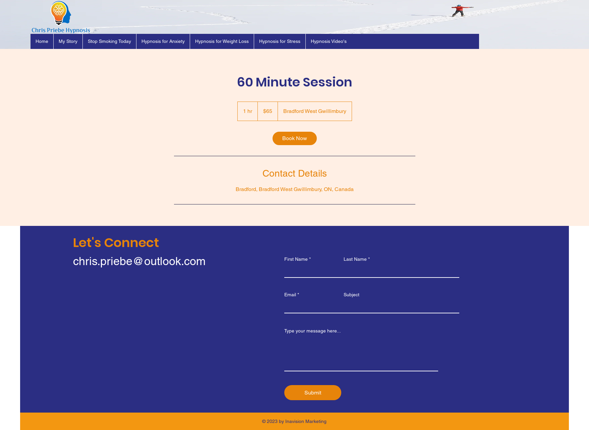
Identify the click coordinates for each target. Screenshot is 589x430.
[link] (295, 138)
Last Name (355, 259)
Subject (351, 294)
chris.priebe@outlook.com (139, 261)
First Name (296, 259)
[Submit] (312, 392)
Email (290, 294)
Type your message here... (312, 330)
